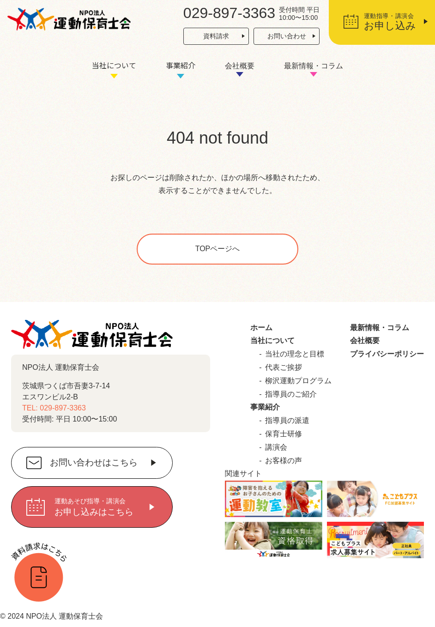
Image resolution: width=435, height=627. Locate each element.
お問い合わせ (286, 36)
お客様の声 (283, 460)
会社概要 (239, 66)
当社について (114, 65)
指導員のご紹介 (291, 394)
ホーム (261, 328)
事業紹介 (180, 65)
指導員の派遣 (287, 420)
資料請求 (216, 36)
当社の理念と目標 (294, 354)
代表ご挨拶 (283, 367)
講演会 (276, 447)
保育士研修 (283, 434)
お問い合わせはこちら (93, 463)
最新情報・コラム (313, 66)
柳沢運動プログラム (298, 381)
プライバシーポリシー (387, 354)
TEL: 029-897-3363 (54, 408)
